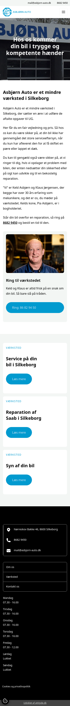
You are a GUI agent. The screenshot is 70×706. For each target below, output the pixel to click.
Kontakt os (12, 586)
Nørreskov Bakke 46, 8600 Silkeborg (32, 529)
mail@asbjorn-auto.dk (39, 2)
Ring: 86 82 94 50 (24, 308)
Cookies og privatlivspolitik (16, 686)
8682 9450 (62, 2)
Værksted (12, 576)
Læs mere (19, 379)
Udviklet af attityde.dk (35, 703)
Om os (10, 567)
